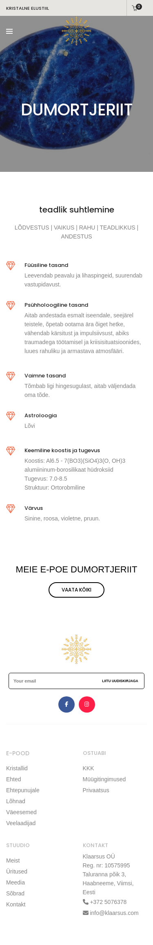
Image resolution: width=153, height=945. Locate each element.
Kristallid (17, 768)
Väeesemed (21, 812)
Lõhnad (15, 801)
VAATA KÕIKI (76, 589)
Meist (13, 860)
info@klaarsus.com (114, 913)
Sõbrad (15, 893)
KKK (88, 768)
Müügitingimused (104, 779)
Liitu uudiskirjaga (120, 681)
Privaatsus (96, 790)
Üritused (16, 871)
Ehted (13, 779)
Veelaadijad (20, 823)
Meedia (15, 882)
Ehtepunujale (23, 790)
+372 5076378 (108, 902)
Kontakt (15, 904)
